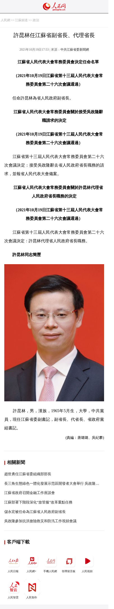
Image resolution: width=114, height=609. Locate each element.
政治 (36, 20)
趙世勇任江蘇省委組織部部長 (27, 474)
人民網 (5, 20)
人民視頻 (87, 563)
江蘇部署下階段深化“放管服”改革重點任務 (38, 502)
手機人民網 (50, 563)
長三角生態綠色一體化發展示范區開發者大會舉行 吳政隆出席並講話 (59, 483)
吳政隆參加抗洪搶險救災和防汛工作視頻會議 (40, 521)
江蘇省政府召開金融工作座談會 (29, 493)
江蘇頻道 (21, 20)
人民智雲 (13, 589)
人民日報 (13, 563)
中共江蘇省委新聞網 (74, 49)
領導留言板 (69, 563)
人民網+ (32, 563)
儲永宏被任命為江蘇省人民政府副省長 (35, 512)
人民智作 (32, 589)
